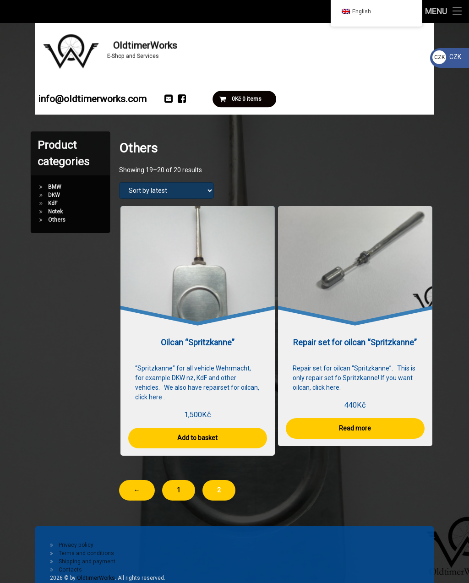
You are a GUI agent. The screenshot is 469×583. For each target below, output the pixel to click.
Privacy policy (76, 545)
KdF (30, 203)
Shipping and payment (87, 561)
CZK (446, 56)
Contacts (70, 570)
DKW (32, 195)
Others (34, 220)
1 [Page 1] (178, 490)
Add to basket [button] (197, 437)
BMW (32, 187)
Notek (33, 211)
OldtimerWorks (96, 578)
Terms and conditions (86, 553)
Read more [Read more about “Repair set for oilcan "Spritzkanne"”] (355, 428)
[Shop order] (166, 190)
